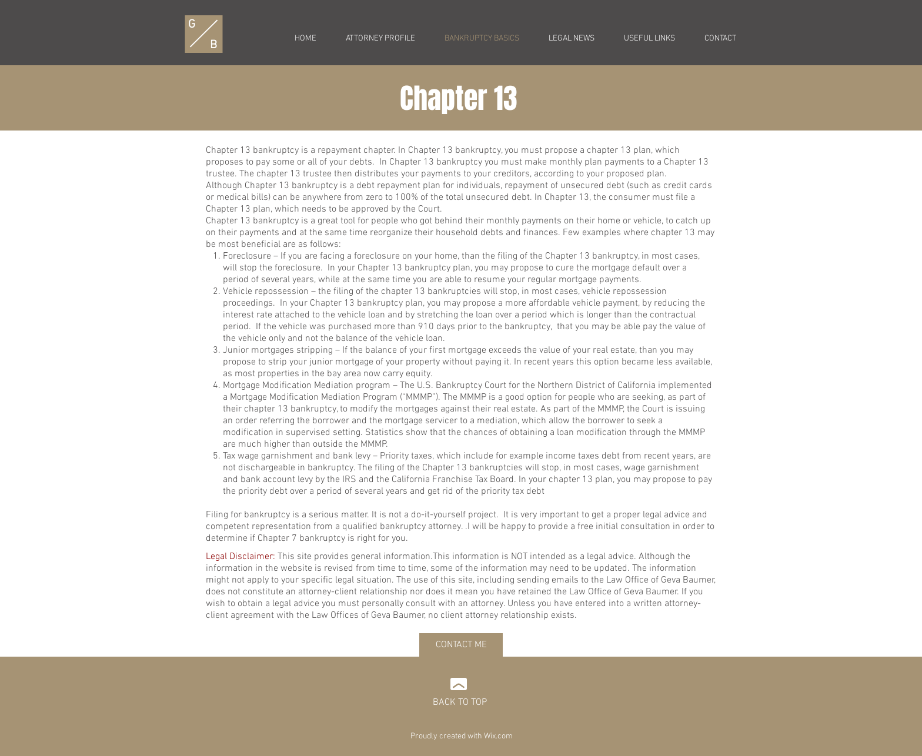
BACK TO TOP (460, 702)
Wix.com (498, 736)
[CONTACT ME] (461, 645)
